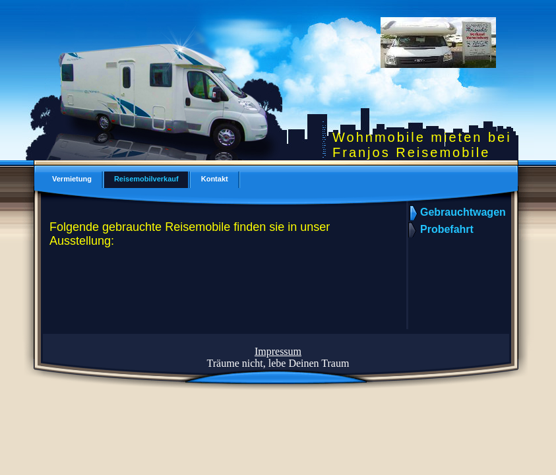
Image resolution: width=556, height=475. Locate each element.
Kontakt (214, 179)
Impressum (278, 351)
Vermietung (72, 179)
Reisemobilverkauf (146, 179)
